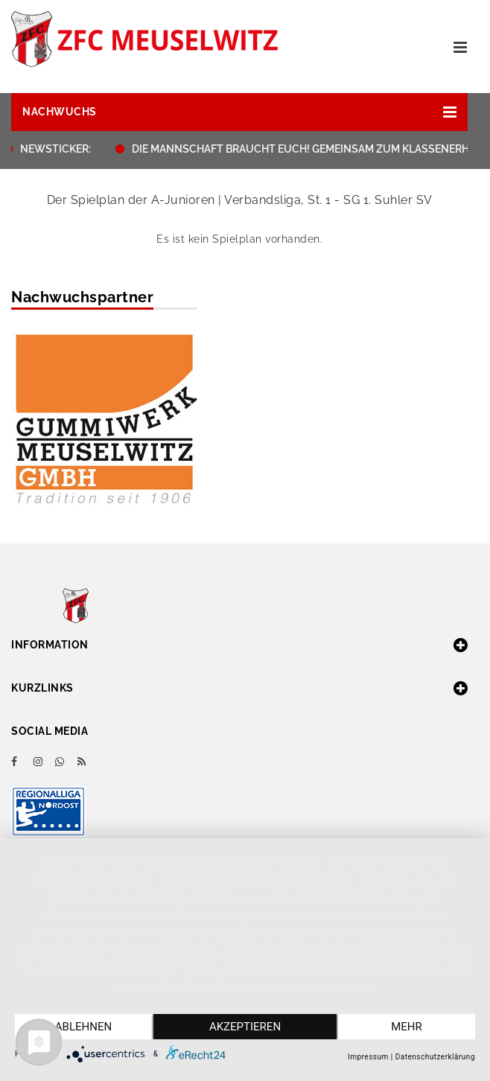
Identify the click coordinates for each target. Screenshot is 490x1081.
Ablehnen (83, 1026)
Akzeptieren (245, 1026)
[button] (239, 112)
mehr (406, 1026)
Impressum (368, 1057)
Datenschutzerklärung (435, 1057)
